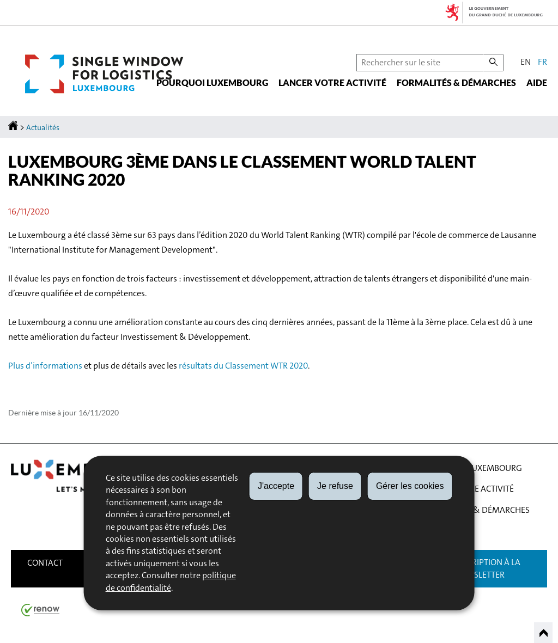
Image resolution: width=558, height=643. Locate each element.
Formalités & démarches (456, 83)
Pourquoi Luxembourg (212, 83)
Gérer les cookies (410, 486)
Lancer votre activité (332, 83)
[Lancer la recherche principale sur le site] (493, 62)
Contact (45, 562)
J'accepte (276, 486)
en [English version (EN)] (525, 62)
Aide (536, 83)
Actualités (42, 127)
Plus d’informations (45, 365)
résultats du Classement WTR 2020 (243, 365)
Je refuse (335, 486)
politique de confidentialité (171, 581)
